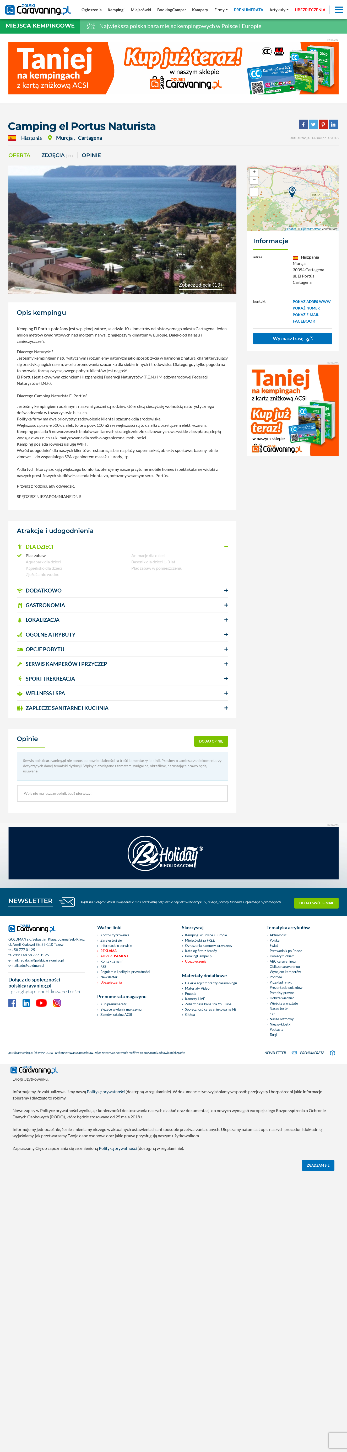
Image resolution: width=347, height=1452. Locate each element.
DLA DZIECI (35, 546)
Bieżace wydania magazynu (121, 1009)
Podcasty (277, 1029)
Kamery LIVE (195, 999)
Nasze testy (279, 1008)
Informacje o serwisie (116, 945)
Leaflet (291, 229)
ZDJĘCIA (57, 155)
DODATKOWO (39, 590)
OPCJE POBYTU (40, 649)
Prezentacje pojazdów (286, 987)
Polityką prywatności (118, 1148)
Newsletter (108, 977)
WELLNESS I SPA (41, 693)
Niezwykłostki (280, 1024)
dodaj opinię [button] (211, 741)
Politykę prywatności (106, 1091)
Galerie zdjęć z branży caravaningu (211, 983)
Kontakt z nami (111, 961)
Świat (274, 945)
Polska (275, 940)
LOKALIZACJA (38, 620)
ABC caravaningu (283, 961)
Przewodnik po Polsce (286, 951)
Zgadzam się (318, 1165)
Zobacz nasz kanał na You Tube (208, 1004)
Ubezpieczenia (111, 982)
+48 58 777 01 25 (35, 955)
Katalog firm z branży (201, 951)
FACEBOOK (304, 320)
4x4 (273, 1014)
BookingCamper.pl (198, 956)
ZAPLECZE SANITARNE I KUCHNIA (63, 708)
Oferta (19, 155)
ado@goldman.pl (31, 965)
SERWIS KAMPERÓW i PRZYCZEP (62, 664)
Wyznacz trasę (293, 338)
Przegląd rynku (281, 982)
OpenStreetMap (311, 229)
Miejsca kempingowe (40, 25)
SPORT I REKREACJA (46, 678)
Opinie (91, 155)
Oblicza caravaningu (285, 966)
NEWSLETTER (30, 901)
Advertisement (114, 956)
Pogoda (190, 993)
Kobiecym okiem (282, 956)
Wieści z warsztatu (284, 1003)
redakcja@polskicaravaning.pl (41, 960)
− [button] (254, 180)
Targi (273, 1035)
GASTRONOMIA (41, 605)
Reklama (108, 951)
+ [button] (254, 173)
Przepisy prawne (282, 993)
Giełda (190, 1014)
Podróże (276, 977)
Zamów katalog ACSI (116, 1014)
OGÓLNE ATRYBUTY (46, 634)
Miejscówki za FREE (200, 940)
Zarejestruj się (111, 940)
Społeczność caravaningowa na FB (210, 1009)
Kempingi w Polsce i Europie (206, 935)
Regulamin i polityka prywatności (125, 972)
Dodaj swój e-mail (316, 902)
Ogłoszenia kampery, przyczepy (208, 945)
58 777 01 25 (24, 950)
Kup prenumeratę (113, 1004)
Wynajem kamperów (285, 972)
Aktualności (278, 935)
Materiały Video (197, 988)
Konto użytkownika (114, 935)
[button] (122, 546)
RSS (103, 966)
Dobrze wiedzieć (282, 998)
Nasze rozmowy (282, 1019)
